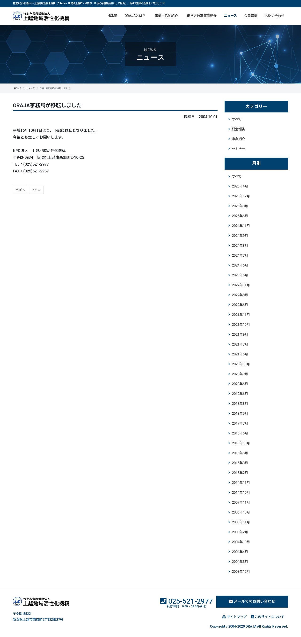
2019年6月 (240, 394)
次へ (36, 189)
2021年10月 (241, 325)
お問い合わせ (274, 16)
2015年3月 (240, 463)
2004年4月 (240, 552)
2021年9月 (240, 335)
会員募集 (250, 16)
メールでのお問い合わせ (252, 601)
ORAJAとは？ (135, 16)
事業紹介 (238, 139)
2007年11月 (241, 503)
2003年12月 (241, 572)
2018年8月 (240, 404)
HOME (112, 16)
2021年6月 (240, 354)
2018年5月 (240, 414)
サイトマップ (234, 617)
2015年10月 (241, 443)
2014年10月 (241, 493)
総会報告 (238, 129)
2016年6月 (240, 433)
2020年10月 (241, 364)
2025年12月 (241, 196)
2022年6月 (240, 305)
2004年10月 (241, 542)
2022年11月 (241, 285)
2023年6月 (240, 275)
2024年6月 (240, 265)
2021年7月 (240, 344)
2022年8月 (240, 295)
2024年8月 (240, 246)
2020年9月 (240, 374)
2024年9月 (240, 236)
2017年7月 (240, 424)
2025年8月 (240, 206)
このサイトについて (267, 617)
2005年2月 (240, 532)
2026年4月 (240, 186)
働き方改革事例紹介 (202, 16)
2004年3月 (240, 562)
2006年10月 (241, 512)
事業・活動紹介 (166, 16)
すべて (236, 119)
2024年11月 (241, 226)
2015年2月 (240, 473)
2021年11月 (241, 315)
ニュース (230, 16)
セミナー (238, 149)
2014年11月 (241, 483)
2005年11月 (241, 522)
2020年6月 (240, 384)
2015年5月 (240, 453)
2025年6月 (240, 216)
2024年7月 (240, 256)
